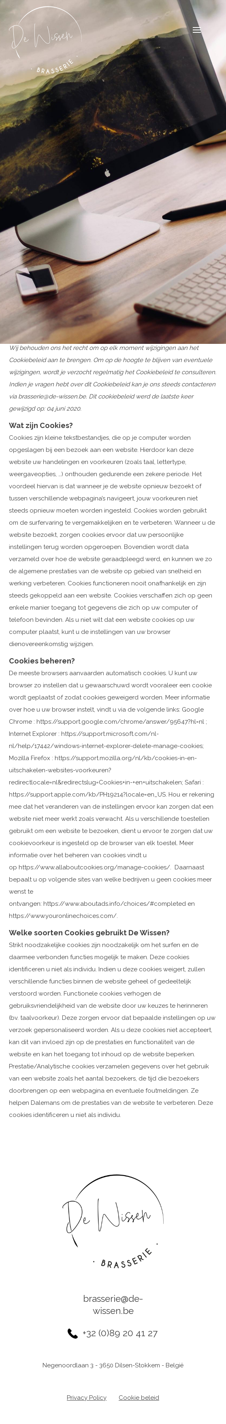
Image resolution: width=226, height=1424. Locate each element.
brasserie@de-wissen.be (113, 1304)
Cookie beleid (139, 1397)
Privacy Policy (87, 1397)
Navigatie (190, 31)
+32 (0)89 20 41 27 (120, 1333)
